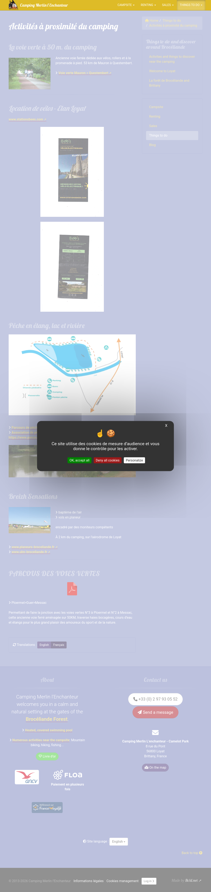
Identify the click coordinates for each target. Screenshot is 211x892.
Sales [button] (168, 5)
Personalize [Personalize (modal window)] (134, 460)
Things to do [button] (191, 5)
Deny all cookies (108, 460)
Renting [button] (148, 5)
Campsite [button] (126, 5)
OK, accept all (79, 460)
